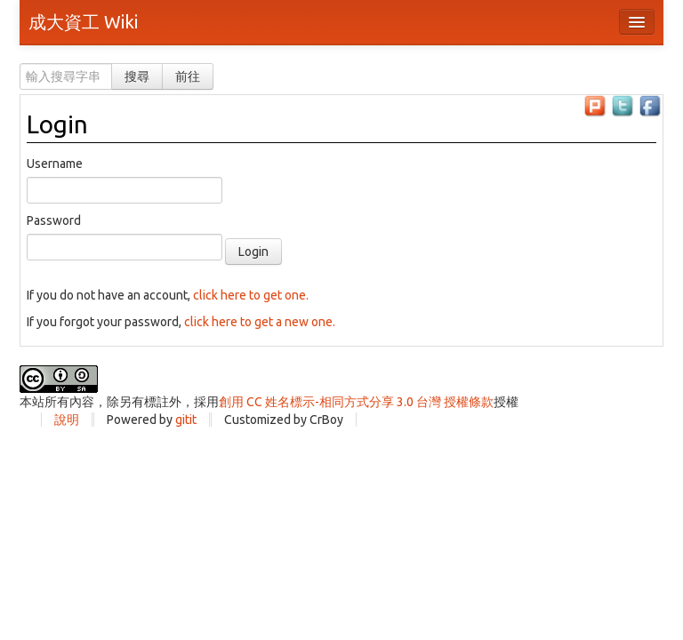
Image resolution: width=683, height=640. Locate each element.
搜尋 (137, 76)
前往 (187, 76)
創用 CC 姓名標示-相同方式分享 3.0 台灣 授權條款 (356, 402)
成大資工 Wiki (83, 22)
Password (54, 220)
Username (55, 163)
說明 (66, 419)
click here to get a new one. (259, 322)
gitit (186, 419)
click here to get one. (251, 295)
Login (57, 124)
